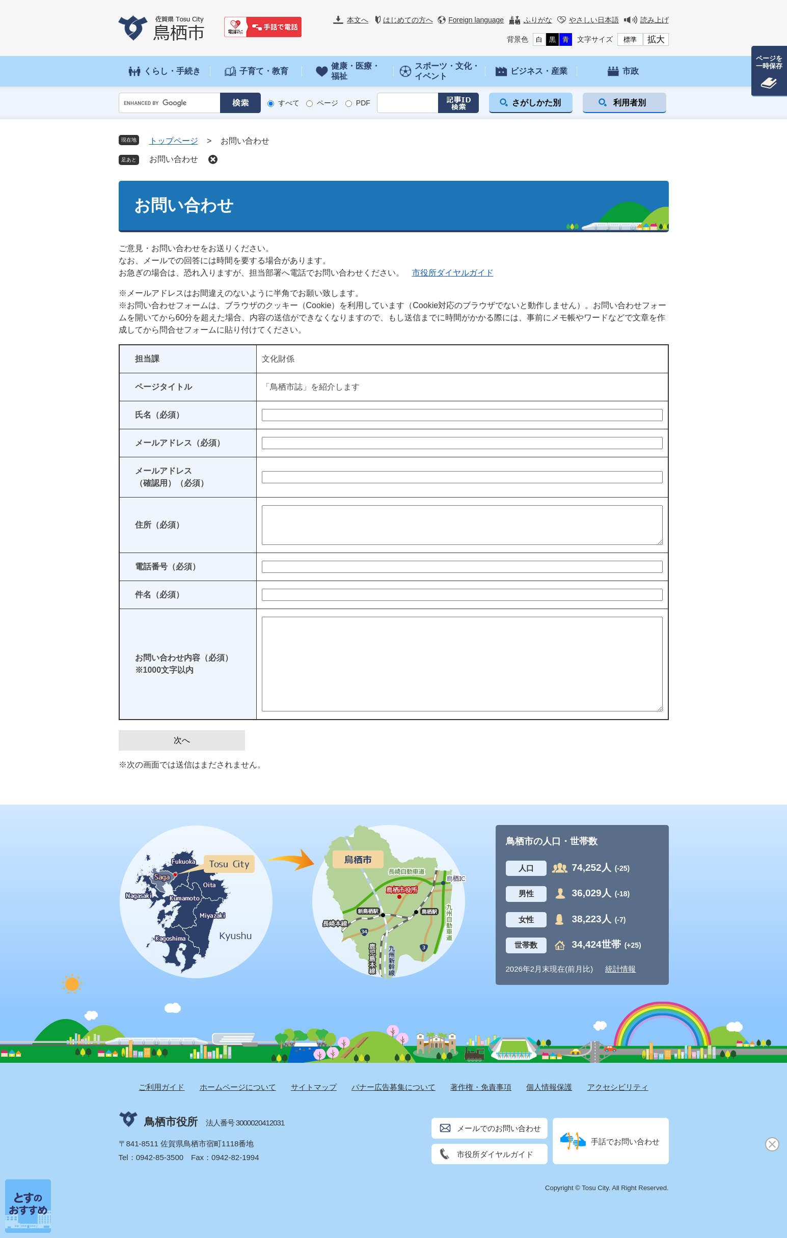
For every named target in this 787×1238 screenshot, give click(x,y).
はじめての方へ (408, 20)
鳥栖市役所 (171, 1121)
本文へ (357, 20)
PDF (363, 103)
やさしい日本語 (594, 20)
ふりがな (538, 20)
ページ (327, 103)
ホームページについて (238, 1087)
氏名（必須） (159, 414)
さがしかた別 (536, 102)
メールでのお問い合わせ (499, 1128)
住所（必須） (159, 524)
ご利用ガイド (161, 1087)
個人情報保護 (549, 1087)
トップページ (173, 140)
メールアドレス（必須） (180, 442)
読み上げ (654, 20)
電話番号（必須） (167, 566)
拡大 (656, 39)
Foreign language (476, 20)
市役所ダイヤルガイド (453, 272)
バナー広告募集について (393, 1087)
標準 (630, 39)
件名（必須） (159, 594)
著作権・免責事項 (480, 1087)
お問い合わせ (173, 159)
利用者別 (629, 102)
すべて (289, 103)
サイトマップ (314, 1087)
